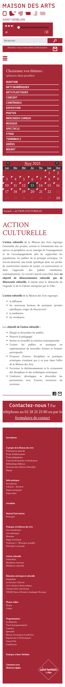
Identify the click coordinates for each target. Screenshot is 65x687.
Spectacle (13, 128)
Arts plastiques (17, 92)
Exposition (13, 108)
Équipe (9, 470)
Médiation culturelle (15, 565)
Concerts (10, 628)
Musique (11, 123)
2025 (32, 163)
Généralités (11, 559)
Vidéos (10, 144)
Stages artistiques (13, 539)
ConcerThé (11, 641)
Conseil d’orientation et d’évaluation (21, 460)
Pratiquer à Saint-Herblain (17, 654)
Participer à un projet (15, 546)
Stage (10, 133)
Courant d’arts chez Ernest (17, 588)
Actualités (10, 503)
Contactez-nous (13, 664)
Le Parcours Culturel (15, 582)
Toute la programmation (16, 625)
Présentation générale (15, 451)
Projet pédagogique (14, 457)
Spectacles (10, 631)
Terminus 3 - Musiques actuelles (20, 543)
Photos (11, 113)
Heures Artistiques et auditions (20, 634)
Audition (12, 82)
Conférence (14, 102)
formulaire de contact (32, 417)
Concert (12, 97)
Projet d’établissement (15, 454)
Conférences (11, 644)
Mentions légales (13, 667)
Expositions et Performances (18, 637)
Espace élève (11, 493)
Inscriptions (11, 437)
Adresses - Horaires (14, 486)
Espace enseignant (14, 490)
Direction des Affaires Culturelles (21, 467)
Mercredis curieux (18, 118)
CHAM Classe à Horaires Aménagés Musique (26, 592)
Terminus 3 (13, 139)
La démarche (11, 622)
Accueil (7, 211)
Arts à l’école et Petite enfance (19, 585)
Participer (10, 516)
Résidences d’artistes (15, 562)
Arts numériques (17, 87)
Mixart (11, 149)
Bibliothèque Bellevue (15, 463)
